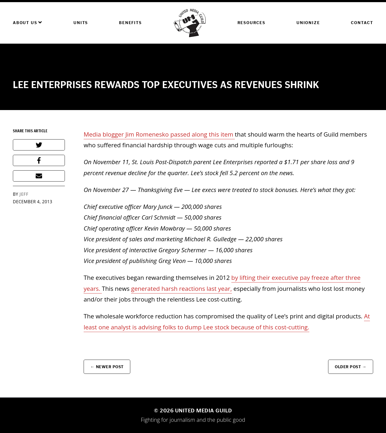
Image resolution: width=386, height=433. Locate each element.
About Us (27, 22)
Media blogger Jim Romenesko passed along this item (159, 134)
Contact (362, 22)
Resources (251, 22)
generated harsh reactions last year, (181, 288)
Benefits (130, 22)
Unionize (308, 22)
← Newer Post (107, 366)
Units (80, 22)
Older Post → (350, 366)
